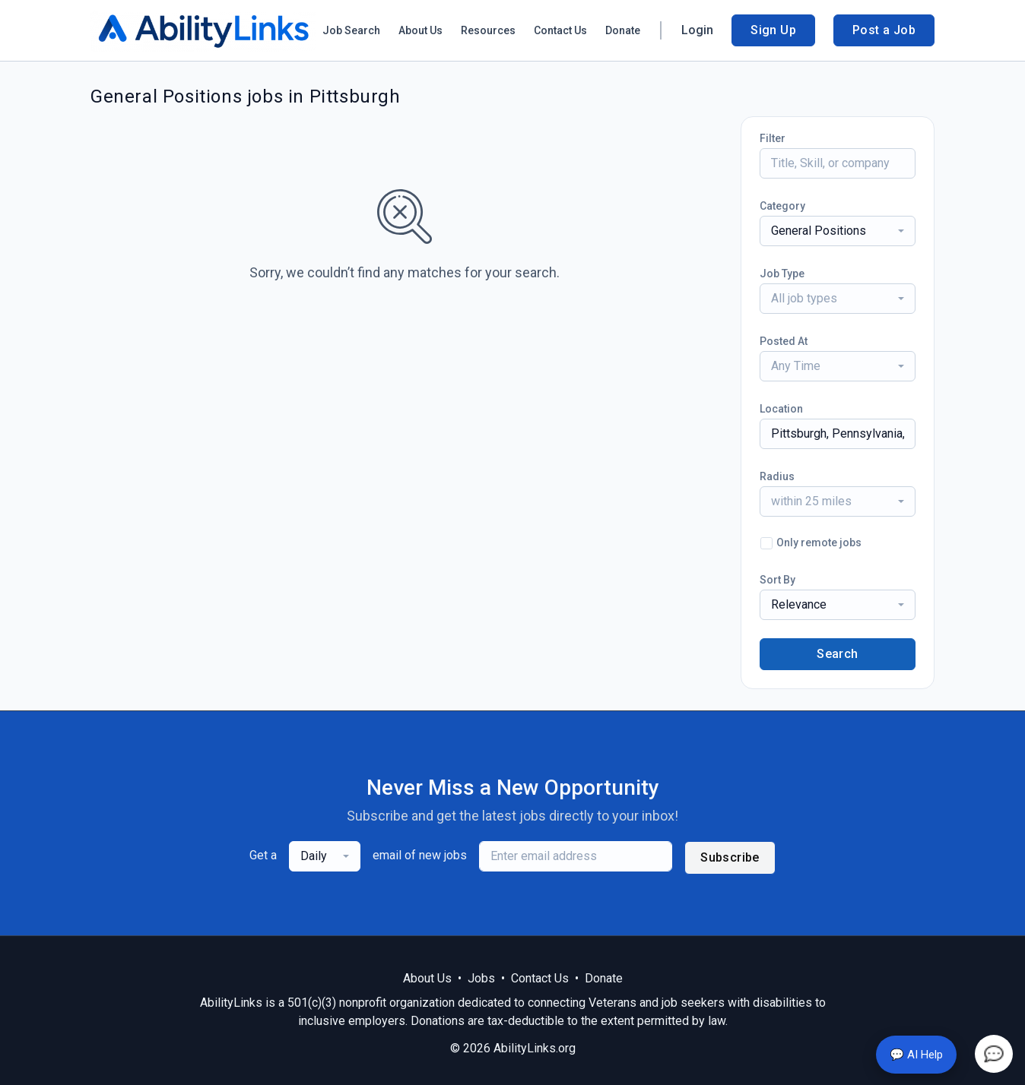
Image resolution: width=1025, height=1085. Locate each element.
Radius (777, 476)
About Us (420, 30)
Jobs (481, 978)
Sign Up (773, 30)
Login (697, 30)
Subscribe (730, 857)
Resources (488, 30)
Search (837, 654)
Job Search (351, 30)
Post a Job (884, 30)
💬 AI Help (916, 1054)
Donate (622, 30)
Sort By (777, 580)
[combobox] (838, 231)
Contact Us (560, 30)
